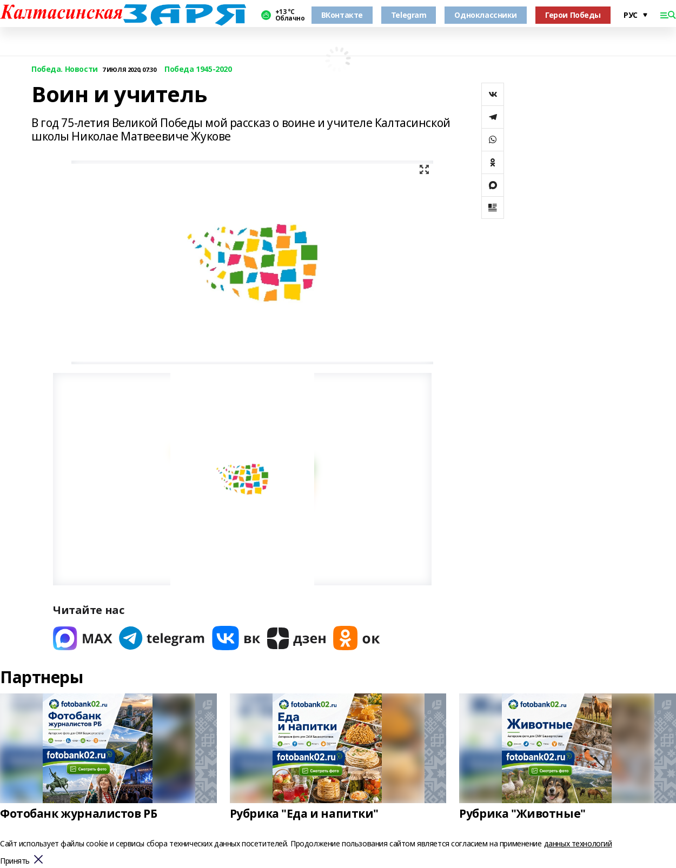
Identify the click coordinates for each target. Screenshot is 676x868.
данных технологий (578, 843)
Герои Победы (573, 15)
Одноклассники (485, 15)
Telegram (409, 15)
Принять (15, 861)
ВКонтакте (342, 15)
